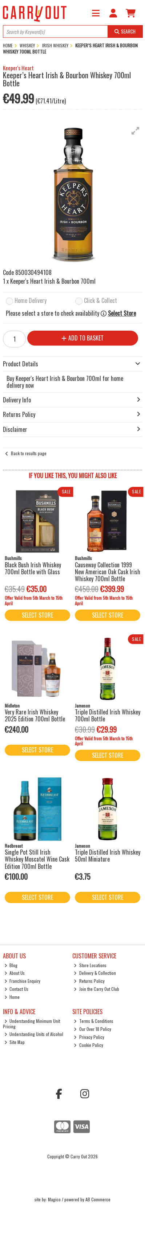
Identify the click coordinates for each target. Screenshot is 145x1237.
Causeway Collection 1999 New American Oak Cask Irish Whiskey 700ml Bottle (107, 571)
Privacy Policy (89, 1037)
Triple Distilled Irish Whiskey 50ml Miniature (107, 855)
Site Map (14, 1042)
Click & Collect (100, 301)
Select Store (122, 313)
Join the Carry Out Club (96, 989)
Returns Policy (89, 981)
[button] (135, 131)
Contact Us (16, 989)
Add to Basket (82, 338)
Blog (11, 965)
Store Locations (90, 965)
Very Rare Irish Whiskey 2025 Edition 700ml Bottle (35, 715)
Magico (54, 1199)
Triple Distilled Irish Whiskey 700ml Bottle (107, 715)
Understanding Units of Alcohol (34, 1034)
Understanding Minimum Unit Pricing (31, 1023)
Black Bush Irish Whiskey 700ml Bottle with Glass (33, 568)
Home (12, 997)
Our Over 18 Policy (92, 1029)
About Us (14, 973)
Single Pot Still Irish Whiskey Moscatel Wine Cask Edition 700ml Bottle (37, 859)
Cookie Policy (88, 1045)
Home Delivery (31, 301)
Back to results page (29, 453)
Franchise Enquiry (22, 981)
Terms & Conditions (93, 1021)
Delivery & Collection (95, 973)
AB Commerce (97, 1199)
